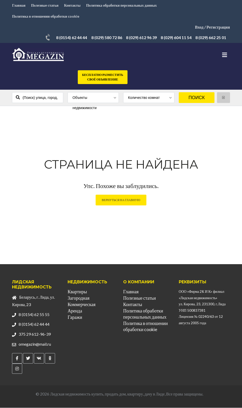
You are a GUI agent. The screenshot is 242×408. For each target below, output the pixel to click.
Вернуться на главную (121, 200)
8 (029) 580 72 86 (106, 37)
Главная (18, 5)
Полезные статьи (45, 5)
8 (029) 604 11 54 (176, 37)
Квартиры (77, 292)
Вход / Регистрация (212, 27)
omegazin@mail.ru (35, 344)
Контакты (72, 5)
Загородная (78, 298)
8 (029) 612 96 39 (141, 37)
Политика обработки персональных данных (121, 5)
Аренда (75, 311)
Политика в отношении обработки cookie (45, 16)
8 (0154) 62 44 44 (71, 37)
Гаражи (75, 317)
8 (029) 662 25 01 (210, 37)
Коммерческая (81, 304)
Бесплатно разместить (102, 77)
